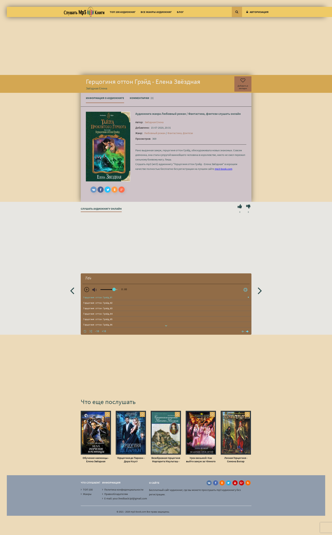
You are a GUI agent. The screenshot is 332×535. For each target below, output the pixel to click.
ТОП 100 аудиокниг (123, 12)
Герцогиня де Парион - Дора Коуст (130, 459)
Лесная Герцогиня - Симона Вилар (235, 459)
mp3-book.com (223, 168)
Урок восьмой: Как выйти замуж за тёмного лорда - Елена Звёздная (201, 459)
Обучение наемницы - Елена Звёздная (96, 459)
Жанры (87, 494)
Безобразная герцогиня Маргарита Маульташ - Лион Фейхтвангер (165, 459)
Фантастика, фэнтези (203, 114)
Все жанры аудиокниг (156, 12)
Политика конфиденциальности (123, 489)
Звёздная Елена (154, 122)
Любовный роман (173, 114)
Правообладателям (116, 494)
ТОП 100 (88, 489)
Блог (180, 12)
